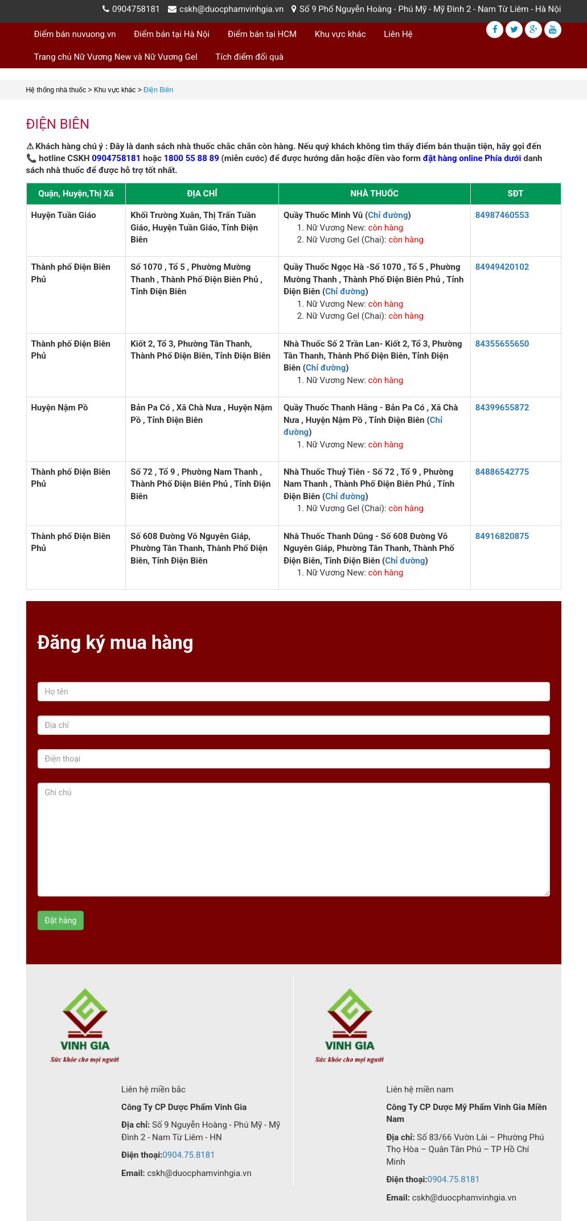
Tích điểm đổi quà (249, 57)
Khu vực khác (340, 34)
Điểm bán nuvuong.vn (75, 34)
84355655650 (502, 344)
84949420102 (502, 267)
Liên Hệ (398, 34)
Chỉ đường (388, 215)
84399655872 (502, 407)
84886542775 (502, 472)
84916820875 (502, 536)
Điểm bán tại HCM (262, 34)
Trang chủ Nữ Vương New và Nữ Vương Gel (116, 57)
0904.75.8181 (188, 1155)
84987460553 (502, 215)
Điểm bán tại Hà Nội (172, 34)
